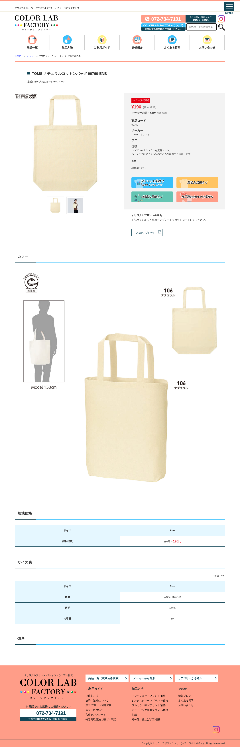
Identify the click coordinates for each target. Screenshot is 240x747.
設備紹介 (137, 47)
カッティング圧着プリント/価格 (150, 709)
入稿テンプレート (145, 232)
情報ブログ (184, 695)
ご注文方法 (92, 695)
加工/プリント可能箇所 (99, 705)
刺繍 (134, 714)
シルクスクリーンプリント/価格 (150, 700)
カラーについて (94, 709)
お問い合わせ (207, 47)
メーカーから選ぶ (144, 678)
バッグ (30, 56)
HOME (18, 56)
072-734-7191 (166, 19)
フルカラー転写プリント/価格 (149, 705)
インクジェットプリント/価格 (149, 695)
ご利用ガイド (102, 47)
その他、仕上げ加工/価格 (146, 719)
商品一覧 (32, 47)
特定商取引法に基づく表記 (101, 719)
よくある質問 (172, 47)
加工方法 (67, 47)
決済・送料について (97, 700)
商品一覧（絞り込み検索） (104, 678)
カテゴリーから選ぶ (190, 678)
